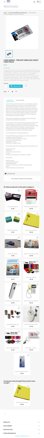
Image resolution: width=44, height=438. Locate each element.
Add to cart (16, 86)
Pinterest (16, 91)
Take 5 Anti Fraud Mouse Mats (31, 253)
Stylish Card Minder (13, 253)
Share (8, 91)
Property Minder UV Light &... (22, 371)
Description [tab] (10, 100)
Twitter (5, 414)
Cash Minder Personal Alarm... (31, 324)
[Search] (11, 6)
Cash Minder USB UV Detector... (13, 301)
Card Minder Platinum (13, 206)
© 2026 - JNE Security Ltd (22, 436)
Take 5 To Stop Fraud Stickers (31, 301)
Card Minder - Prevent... (31, 348)
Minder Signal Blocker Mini (12, 348)
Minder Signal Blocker (31, 277)
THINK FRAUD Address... (13, 230)
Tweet (12, 91)
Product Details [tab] (20, 100)
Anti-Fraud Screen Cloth (13, 277)
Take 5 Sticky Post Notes (31, 230)
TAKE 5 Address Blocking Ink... (31, 206)
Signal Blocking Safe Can (13, 324)
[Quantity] (5, 86)
